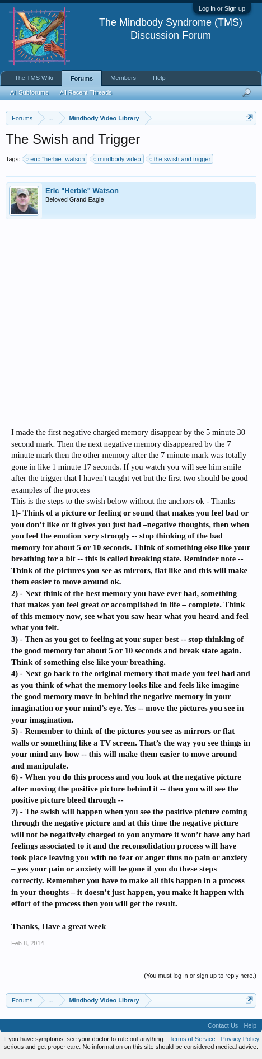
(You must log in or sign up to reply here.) (200, 975)
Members (123, 77)
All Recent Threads (85, 92)
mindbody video (118, 159)
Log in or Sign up (222, 8)
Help (159, 77)
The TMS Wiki (34, 77)
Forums (82, 78)
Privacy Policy (240, 1038)
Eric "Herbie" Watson (82, 190)
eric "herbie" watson (56, 159)
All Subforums (29, 92)
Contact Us (223, 1025)
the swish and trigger (181, 159)
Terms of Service (193, 1038)
